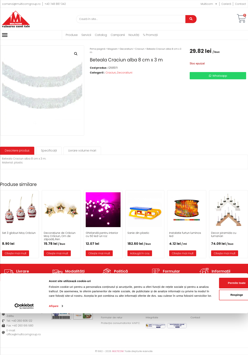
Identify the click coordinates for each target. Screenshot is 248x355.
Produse (72, 35)
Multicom (209, 4)
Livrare (22, 271)
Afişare (54, 347)
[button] (75, 53)
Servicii (86, 35)
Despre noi (197, 301)
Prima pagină (97, 48)
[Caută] (130, 19)
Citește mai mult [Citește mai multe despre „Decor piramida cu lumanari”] (225, 253)
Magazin (113, 48)
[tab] (17, 151)
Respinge (217, 332)
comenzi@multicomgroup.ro (21, 4)
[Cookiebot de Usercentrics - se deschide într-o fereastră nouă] (24, 348)
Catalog (101, 35)
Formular (171, 271)
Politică (121, 271)
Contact (240, 4)
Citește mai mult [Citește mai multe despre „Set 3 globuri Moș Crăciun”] (15, 253)
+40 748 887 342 (55, 4)
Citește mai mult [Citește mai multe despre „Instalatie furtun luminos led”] (183, 253)
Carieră (226, 4)
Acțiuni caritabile (201, 306)
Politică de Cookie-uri (160, 306)
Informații (221, 271)
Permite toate (217, 320)
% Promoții (150, 35)
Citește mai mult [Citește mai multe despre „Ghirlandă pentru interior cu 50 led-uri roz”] (99, 253)
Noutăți (134, 35)
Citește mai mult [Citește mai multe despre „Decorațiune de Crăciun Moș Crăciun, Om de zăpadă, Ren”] (57, 253)
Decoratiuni (126, 48)
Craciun (139, 48)
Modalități (75, 271)
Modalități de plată (113, 306)
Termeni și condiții (157, 301)
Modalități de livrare (114, 301)
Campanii (118, 35)
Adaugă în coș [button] (139, 253)
